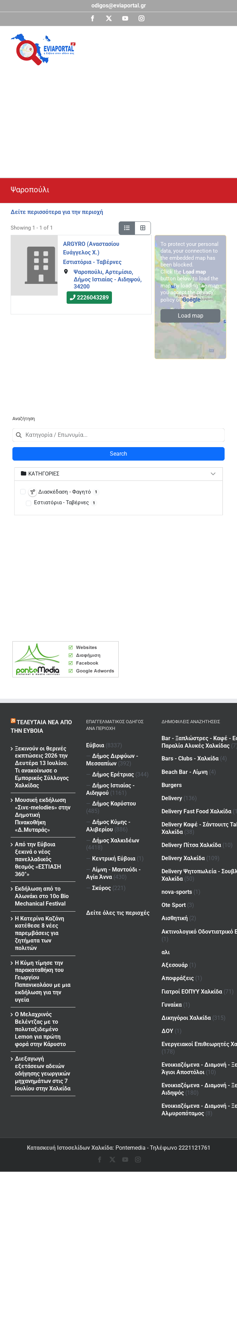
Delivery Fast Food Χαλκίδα (196, 806)
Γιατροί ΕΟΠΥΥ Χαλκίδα (192, 975)
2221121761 (194, 1147)
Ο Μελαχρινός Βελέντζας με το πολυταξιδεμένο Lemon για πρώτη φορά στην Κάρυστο (40, 1029)
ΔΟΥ (181, 1011)
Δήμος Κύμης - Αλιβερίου (108, 826)
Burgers (172, 782)
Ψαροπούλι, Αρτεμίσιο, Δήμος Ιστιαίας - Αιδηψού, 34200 (108, 279)
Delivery (186, 794)
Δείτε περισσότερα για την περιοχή (57, 212)
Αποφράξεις (192, 962)
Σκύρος (101, 888)
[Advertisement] (124, 118)
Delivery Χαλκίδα (183, 850)
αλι (166, 937)
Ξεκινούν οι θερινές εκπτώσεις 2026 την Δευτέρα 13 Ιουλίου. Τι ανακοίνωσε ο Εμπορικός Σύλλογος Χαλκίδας (42, 767)
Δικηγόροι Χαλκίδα (186, 1000)
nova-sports (177, 882)
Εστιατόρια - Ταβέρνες (92, 262)
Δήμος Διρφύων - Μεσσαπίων (112, 760)
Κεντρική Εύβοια (113, 858)
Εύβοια (95, 745)
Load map (190, 315)
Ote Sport (188, 894)
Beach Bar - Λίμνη (199, 769)
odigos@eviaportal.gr (118, 5)
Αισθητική (175, 906)
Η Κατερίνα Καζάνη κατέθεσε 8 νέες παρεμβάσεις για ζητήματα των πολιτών (39, 933)
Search (118, 453)
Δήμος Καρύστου (114, 803)
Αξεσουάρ (175, 950)
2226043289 (93, 297)
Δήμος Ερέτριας (113, 774)
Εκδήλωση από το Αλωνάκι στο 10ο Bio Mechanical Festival (42, 896)
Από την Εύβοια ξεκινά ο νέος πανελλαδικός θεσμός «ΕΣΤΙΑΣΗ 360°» (38, 859)
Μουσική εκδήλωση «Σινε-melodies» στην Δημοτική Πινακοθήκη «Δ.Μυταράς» (42, 815)
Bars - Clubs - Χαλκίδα (204, 756)
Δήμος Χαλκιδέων (115, 840)
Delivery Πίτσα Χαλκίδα (191, 837)
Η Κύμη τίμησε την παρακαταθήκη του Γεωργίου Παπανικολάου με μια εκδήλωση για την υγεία (42, 981)
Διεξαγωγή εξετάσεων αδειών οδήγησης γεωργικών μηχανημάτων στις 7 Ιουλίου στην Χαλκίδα (42, 1073)
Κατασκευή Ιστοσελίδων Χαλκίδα (70, 1147)
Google (191, 299)
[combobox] (118, 435)
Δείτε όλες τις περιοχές (117, 912)
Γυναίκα (186, 987)
